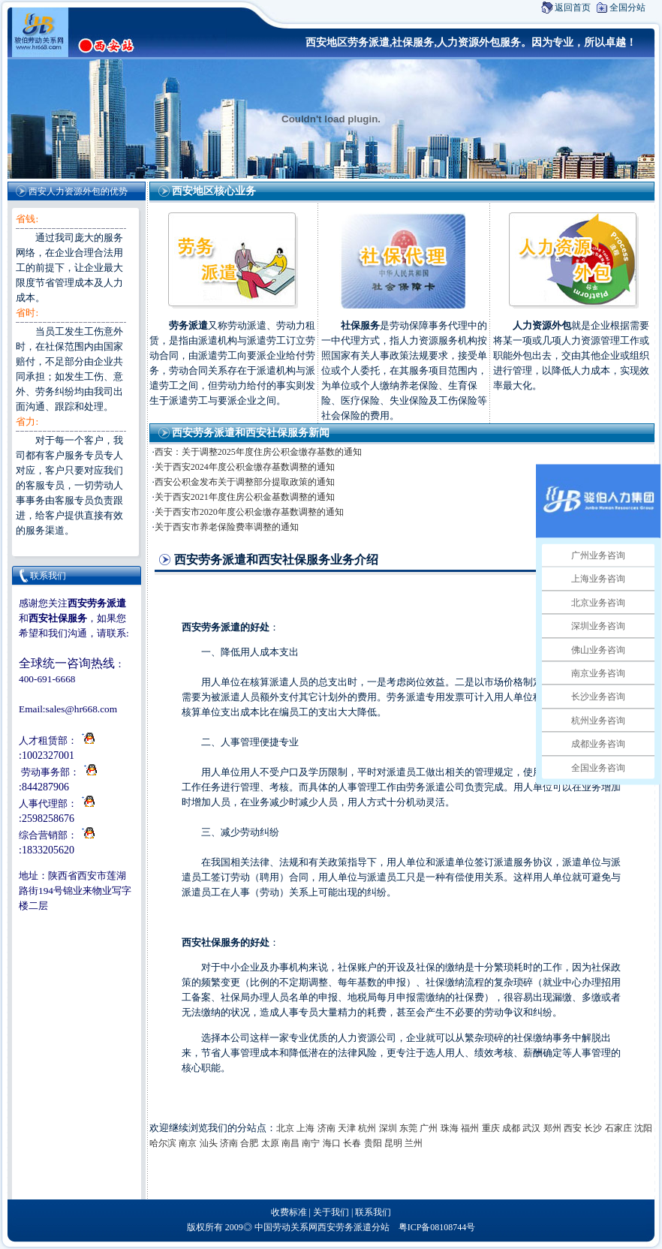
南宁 (311, 1143)
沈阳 (643, 1128)
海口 (332, 1143)
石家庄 (618, 1128)
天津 (347, 1128)
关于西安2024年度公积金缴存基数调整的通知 (245, 467)
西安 (573, 1128)
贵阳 (373, 1143)
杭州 (367, 1128)
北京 (285, 1128)
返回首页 (573, 7)
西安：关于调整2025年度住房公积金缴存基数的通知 (258, 452)
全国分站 (627, 7)
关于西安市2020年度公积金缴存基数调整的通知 (249, 512)
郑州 (552, 1128)
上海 (305, 1128)
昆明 (393, 1143)
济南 (326, 1128)
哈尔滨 (162, 1143)
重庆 (491, 1128)
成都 (511, 1128)
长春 (352, 1143)
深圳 (388, 1128)
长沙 (593, 1128)
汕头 (209, 1143)
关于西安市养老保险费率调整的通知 (227, 527)
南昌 (290, 1143)
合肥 (249, 1143)
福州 (470, 1128)
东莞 (408, 1128)
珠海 (450, 1128)
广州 (429, 1128)
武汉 (531, 1128)
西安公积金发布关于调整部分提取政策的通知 (245, 482)
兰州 (414, 1143)
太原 (270, 1143)
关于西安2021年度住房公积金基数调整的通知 (245, 497)
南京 (188, 1143)
